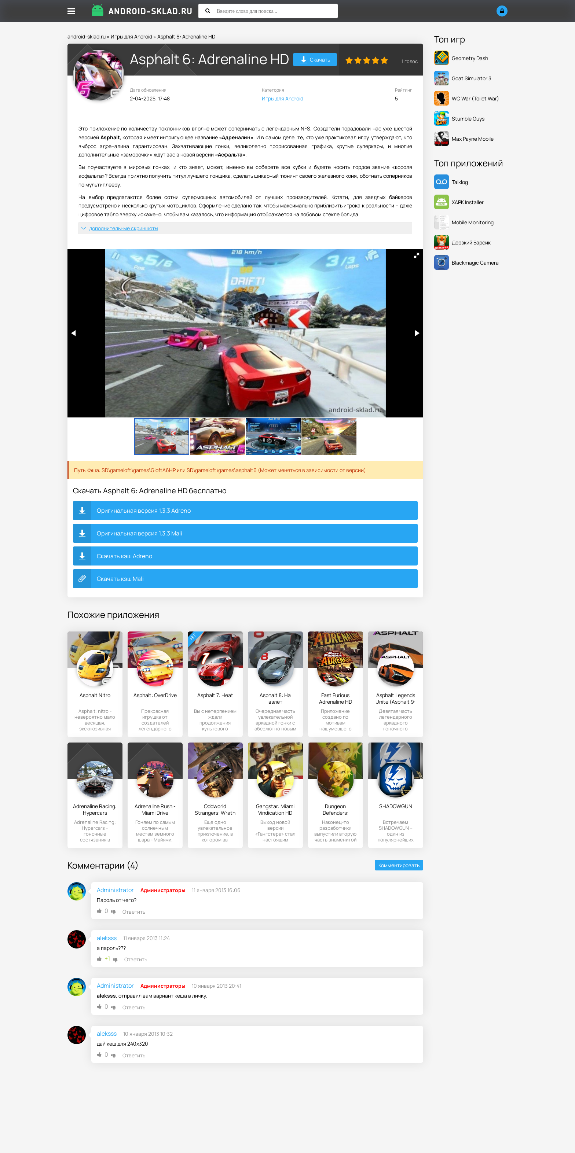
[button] (416, 255)
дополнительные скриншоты (123, 228)
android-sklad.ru (86, 36)
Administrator (115, 890)
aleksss (107, 938)
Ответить (133, 911)
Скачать (315, 60)
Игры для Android (131, 36)
